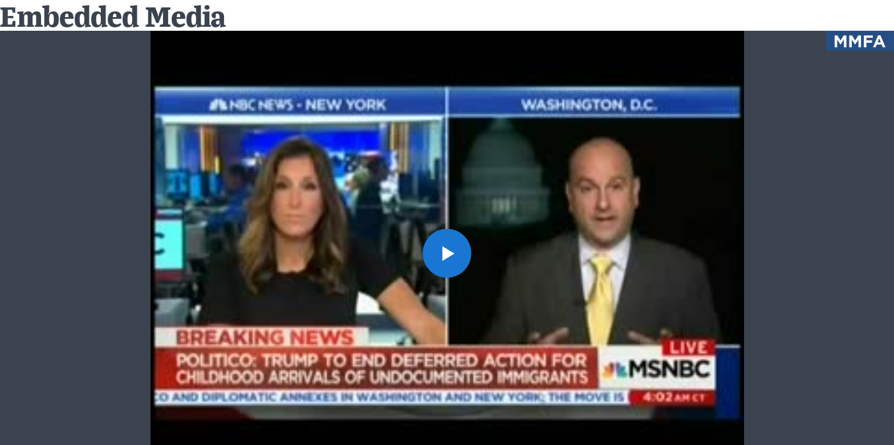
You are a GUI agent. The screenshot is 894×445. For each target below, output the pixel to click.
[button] (447, 253)
